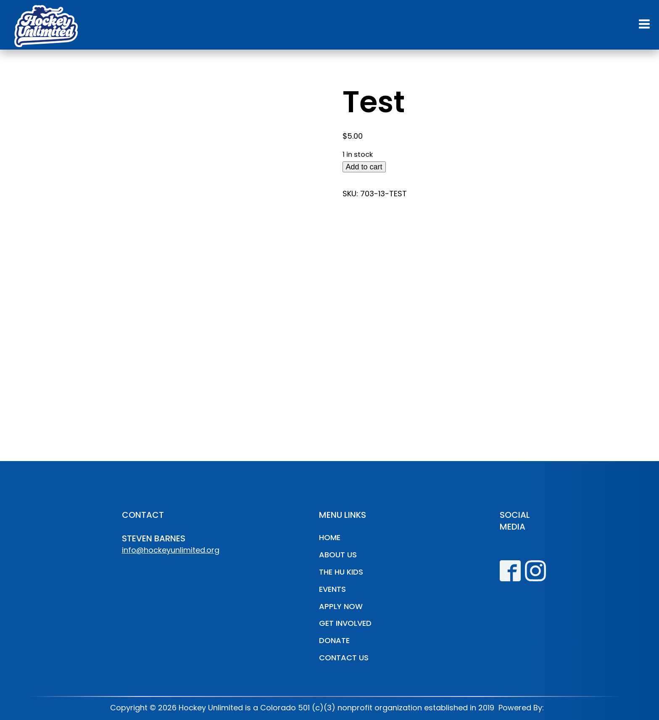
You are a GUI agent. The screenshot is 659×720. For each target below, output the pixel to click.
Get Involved (345, 623)
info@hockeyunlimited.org (170, 550)
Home (329, 537)
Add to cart (364, 167)
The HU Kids (341, 572)
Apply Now (341, 606)
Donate (334, 640)
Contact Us (344, 657)
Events (332, 589)
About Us (338, 554)
